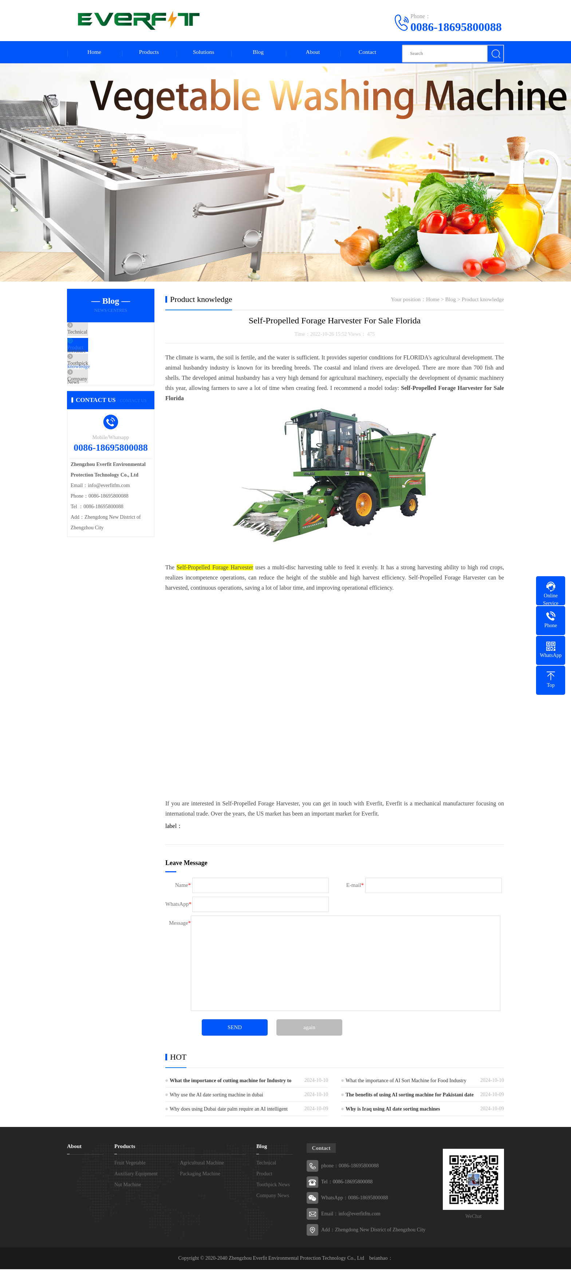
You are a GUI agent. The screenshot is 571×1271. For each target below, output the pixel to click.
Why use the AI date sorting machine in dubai (216, 1096)
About (313, 53)
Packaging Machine (200, 1175)
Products (149, 53)
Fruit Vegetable (130, 1164)
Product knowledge (105, 356)
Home (94, 53)
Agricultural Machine (202, 1164)
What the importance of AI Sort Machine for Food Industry (406, 1082)
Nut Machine (127, 1186)
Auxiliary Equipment (136, 1175)
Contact (367, 53)
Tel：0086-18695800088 (347, 1183)
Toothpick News (102, 377)
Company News (101, 399)
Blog (258, 53)
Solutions (203, 53)
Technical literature (105, 335)
